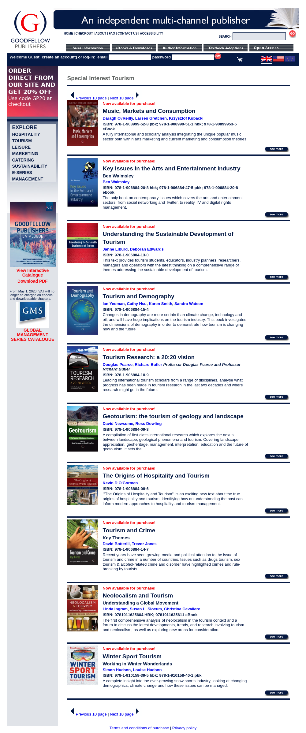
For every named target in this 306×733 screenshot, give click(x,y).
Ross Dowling (148, 423)
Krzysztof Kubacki (186, 118)
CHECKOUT (84, 33)
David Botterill (116, 543)
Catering (23, 160)
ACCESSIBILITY (151, 33)
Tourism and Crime (129, 530)
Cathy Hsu (137, 303)
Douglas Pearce (118, 364)
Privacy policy (184, 728)
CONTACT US (127, 33)
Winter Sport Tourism (132, 656)
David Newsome (118, 423)
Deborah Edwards (147, 249)
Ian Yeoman (114, 303)
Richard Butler (148, 364)
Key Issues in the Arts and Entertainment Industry (172, 168)
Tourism (22, 140)
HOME (68, 33)
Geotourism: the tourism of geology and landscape (173, 416)
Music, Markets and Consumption (149, 111)
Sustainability (29, 166)
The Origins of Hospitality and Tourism (156, 475)
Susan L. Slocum (146, 609)
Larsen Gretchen (151, 118)
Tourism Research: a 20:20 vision (149, 357)
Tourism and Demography (138, 296)
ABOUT (100, 33)
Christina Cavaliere (182, 609)
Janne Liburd (115, 249)
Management (27, 179)
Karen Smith (160, 303)
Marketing (25, 153)
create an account (59, 57)
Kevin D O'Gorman (120, 483)
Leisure (21, 147)
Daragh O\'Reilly (118, 118)
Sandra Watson (188, 303)
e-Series (22, 172)
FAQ (112, 33)
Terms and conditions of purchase (139, 728)
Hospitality (26, 134)
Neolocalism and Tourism (138, 595)
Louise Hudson (147, 670)
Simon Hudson (117, 670)
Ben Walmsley (116, 182)
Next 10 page (126, 98)
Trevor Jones (144, 543)
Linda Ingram (115, 609)
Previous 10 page (87, 98)
